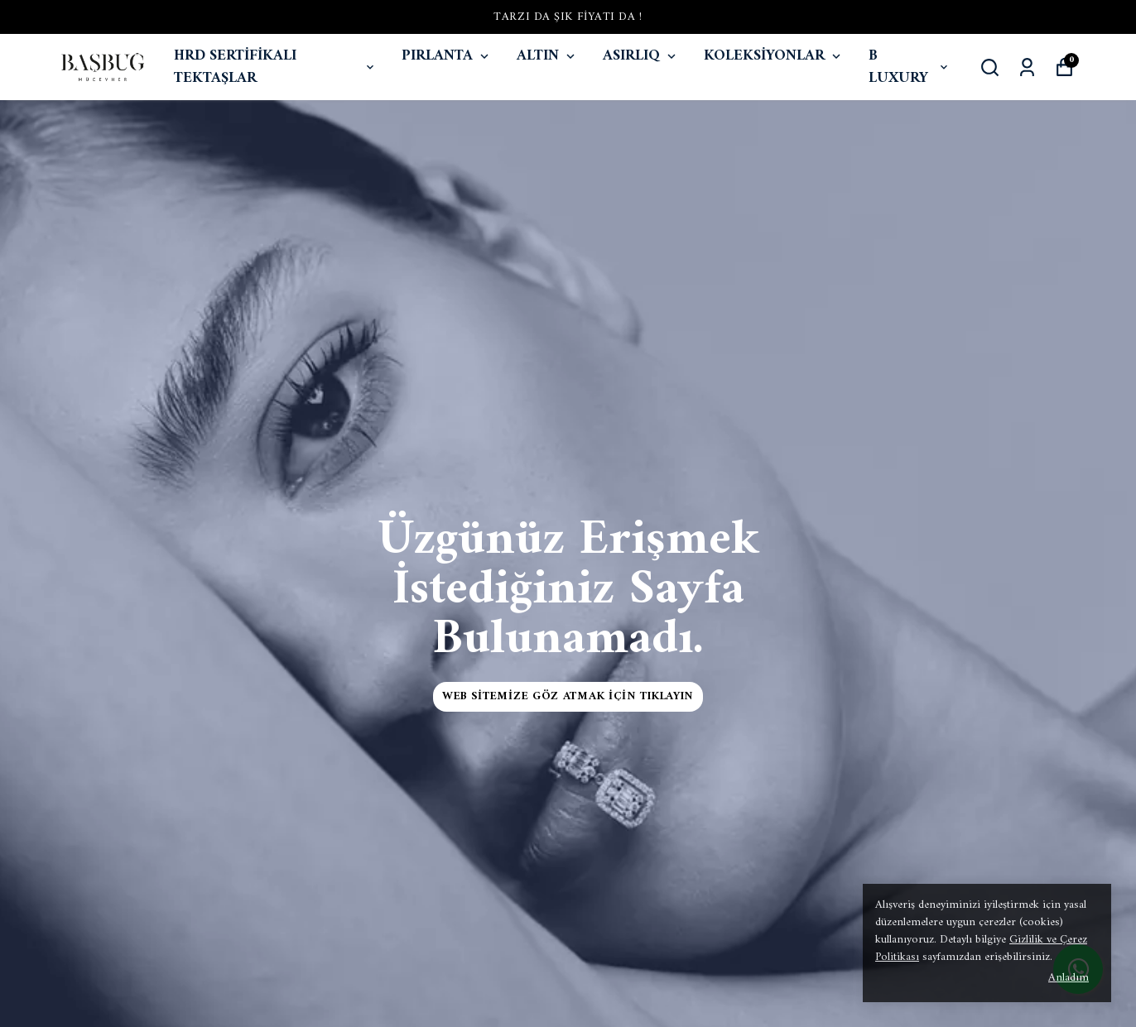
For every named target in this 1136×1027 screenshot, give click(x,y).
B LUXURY (910, 67)
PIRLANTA (447, 56)
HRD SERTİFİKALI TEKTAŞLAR (275, 67)
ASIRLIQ (641, 56)
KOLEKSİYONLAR (774, 56)
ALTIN (547, 56)
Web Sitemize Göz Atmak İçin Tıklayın (568, 696)
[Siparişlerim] (1027, 67)
